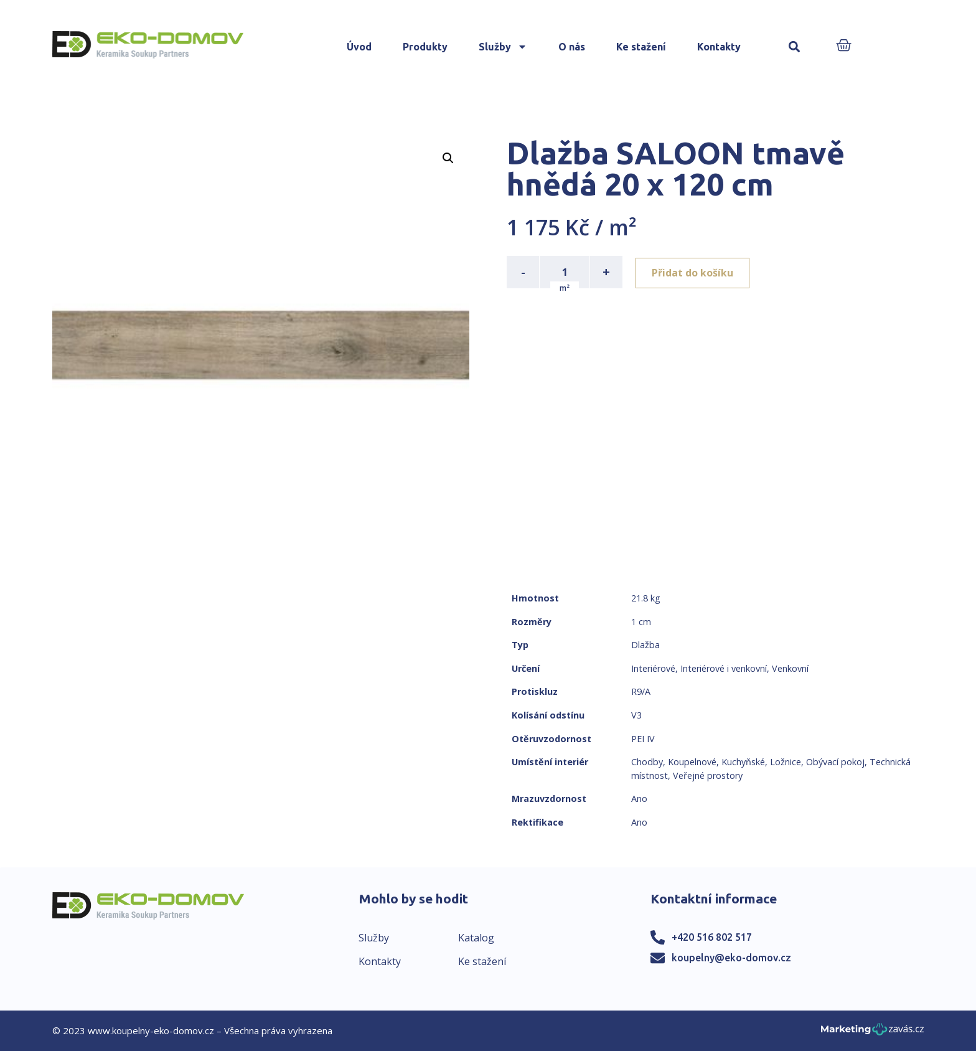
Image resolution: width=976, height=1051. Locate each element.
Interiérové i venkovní (723, 668)
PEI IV (643, 739)
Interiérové (653, 668)
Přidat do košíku (694, 272)
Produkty (425, 46)
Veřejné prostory (708, 775)
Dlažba (645, 645)
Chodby (647, 762)
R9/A (640, 691)
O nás (571, 46)
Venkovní (790, 668)
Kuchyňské (743, 762)
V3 (636, 715)
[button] (794, 47)
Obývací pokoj (835, 762)
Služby (503, 46)
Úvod (359, 46)
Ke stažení (641, 46)
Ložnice (785, 762)
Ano (639, 798)
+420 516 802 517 (712, 937)
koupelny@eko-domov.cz (731, 957)
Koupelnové (692, 762)
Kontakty (719, 46)
